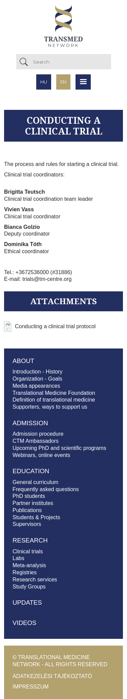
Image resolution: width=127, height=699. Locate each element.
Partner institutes (33, 503)
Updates (27, 602)
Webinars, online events (41, 455)
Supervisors (27, 524)
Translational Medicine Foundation (54, 393)
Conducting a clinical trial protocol (55, 326)
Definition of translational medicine (54, 400)
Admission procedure (38, 434)
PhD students (29, 496)
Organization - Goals (37, 379)
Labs (18, 558)
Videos (25, 622)
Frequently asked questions (46, 489)
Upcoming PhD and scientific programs (59, 448)
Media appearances (36, 386)
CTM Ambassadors (36, 441)
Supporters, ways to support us (50, 407)
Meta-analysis (29, 565)
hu (43, 82)
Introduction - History (38, 372)
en (63, 82)
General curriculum (35, 482)
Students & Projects (36, 517)
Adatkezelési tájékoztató (52, 676)
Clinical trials (28, 551)
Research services (35, 579)
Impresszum (31, 687)
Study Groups (29, 586)
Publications (27, 510)
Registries (25, 572)
